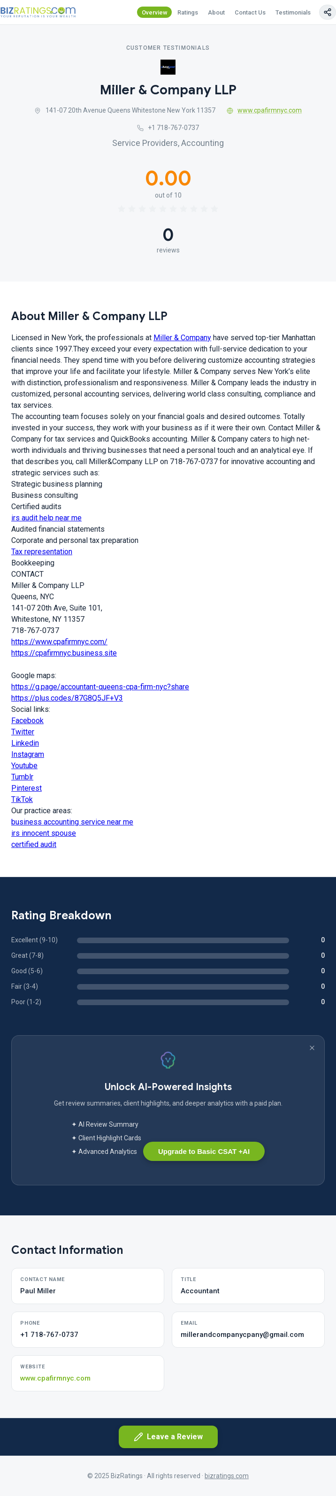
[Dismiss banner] (312, 1047)
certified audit (33, 844)
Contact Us (250, 12)
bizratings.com (227, 1476)
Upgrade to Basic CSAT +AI (204, 1151)
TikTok (22, 799)
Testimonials (293, 12)
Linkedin (25, 743)
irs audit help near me (46, 517)
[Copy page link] (327, 12)
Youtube (24, 765)
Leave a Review (168, 1437)
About (216, 12)
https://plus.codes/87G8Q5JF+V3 (67, 698)
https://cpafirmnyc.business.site (64, 653)
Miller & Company (182, 337)
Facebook (27, 720)
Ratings (187, 12)
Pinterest (26, 788)
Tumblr (22, 776)
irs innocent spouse (43, 833)
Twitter (22, 731)
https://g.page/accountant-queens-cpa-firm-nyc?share (100, 686)
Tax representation (41, 551)
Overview (155, 12)
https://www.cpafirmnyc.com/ (59, 641)
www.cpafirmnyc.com (264, 110)
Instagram (27, 754)
